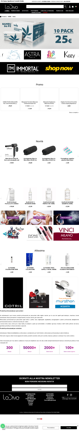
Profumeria (50, 401)
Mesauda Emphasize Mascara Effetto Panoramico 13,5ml (49, 106)
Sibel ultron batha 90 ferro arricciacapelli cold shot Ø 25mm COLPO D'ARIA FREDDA (11, 164)
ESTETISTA (29, 11)
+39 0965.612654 (46, 1)
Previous (1, 37)
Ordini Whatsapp (31, 401)
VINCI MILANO (28, 15)
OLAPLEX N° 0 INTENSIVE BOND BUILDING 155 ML (30, 206)
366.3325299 (67, 1)
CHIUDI (77, 426)
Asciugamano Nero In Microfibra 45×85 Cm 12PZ (30, 163)
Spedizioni (10, 1)
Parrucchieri (50, 398)
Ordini (22, 1)
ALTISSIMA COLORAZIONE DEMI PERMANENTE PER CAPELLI (11, 273)
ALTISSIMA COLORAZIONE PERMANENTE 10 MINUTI (30, 272)
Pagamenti (30, 403)
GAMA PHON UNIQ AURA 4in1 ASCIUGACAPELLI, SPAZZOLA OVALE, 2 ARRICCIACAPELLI (10, 107)
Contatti (17, 1)
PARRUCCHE (70, 11)
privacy (3, 429)
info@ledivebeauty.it (71, 400)
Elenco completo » (74, 115)
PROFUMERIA (41, 11)
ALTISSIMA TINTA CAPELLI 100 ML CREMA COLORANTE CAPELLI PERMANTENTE (48, 273)
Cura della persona (50, 403)
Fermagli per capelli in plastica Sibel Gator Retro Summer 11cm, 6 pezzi (67, 164)
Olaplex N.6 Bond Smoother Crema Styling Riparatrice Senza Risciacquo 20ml (69, 106)
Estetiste (50, 400)
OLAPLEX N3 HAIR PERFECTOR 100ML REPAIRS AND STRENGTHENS (49, 207)
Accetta (69, 427)
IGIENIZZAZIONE (41, 15)
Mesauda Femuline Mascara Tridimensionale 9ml (30, 105)
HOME (6, 11)
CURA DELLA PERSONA (55, 11)
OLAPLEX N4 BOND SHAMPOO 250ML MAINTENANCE (67, 206)
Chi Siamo (4, 1)
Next (78, 37)
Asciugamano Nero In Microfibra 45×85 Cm (48, 162)
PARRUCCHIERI (17, 11)
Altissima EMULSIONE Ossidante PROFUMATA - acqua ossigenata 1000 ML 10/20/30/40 (67, 273)
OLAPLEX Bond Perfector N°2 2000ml (11, 205)
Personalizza (50, 427)
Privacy (30, 406)
